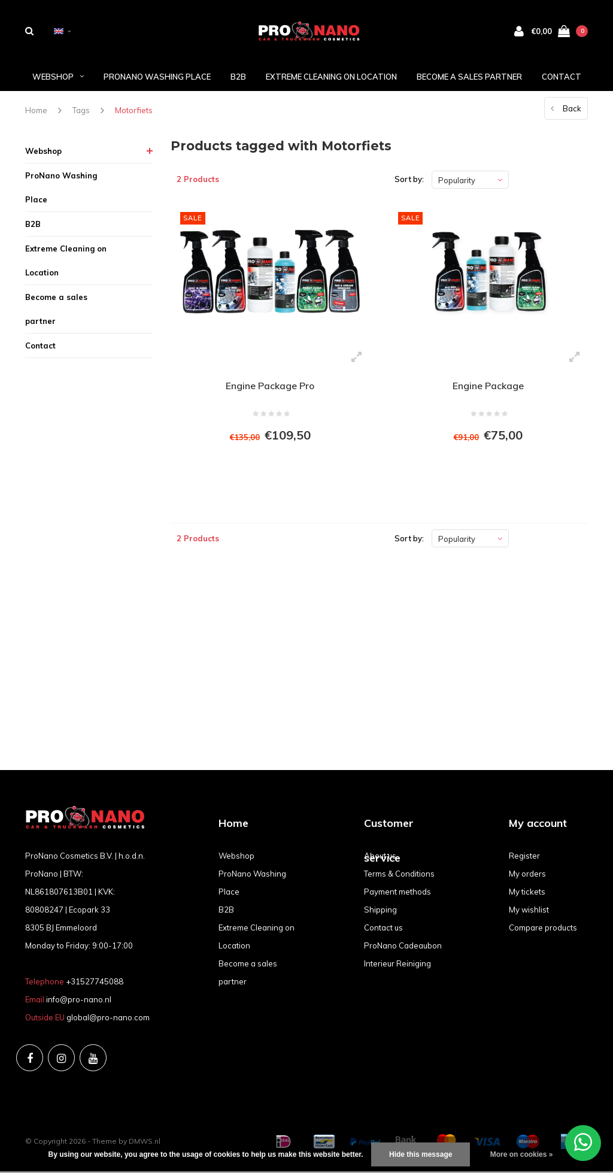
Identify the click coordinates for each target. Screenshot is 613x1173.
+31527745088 (94, 983)
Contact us (383, 929)
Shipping (380, 911)
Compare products (543, 929)
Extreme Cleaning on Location (331, 77)
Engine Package (488, 387)
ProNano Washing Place (157, 77)
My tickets (527, 893)
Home (36, 111)
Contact (561, 77)
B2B (238, 77)
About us (380, 857)
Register (524, 857)
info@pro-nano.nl (78, 1001)
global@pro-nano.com (108, 1019)
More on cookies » (521, 1154)
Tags (81, 111)
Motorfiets (134, 111)
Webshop (58, 77)
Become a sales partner (469, 77)
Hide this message (420, 1154)
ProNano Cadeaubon (403, 947)
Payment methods (397, 893)
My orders (527, 875)
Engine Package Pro (270, 387)
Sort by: (409, 180)
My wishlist (529, 911)
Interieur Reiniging (397, 965)
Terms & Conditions (399, 875)
